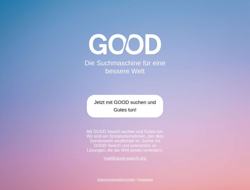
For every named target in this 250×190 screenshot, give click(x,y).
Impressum (145, 179)
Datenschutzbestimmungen (116, 179)
